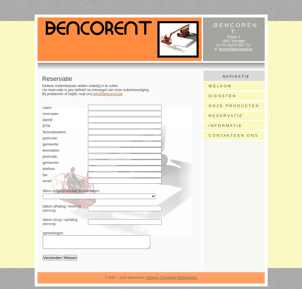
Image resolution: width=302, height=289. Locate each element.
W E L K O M (218, 86)
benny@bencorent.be (235, 49)
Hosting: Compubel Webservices (171, 280)
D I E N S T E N (220, 96)
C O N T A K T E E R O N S (231, 135)
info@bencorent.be (108, 94)
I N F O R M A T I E (223, 125)
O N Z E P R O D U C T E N (232, 106)
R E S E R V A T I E (224, 116)
